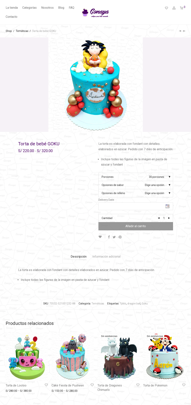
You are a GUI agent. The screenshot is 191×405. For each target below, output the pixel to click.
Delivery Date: (106, 199)
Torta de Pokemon (155, 385)
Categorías (29, 7)
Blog (61, 7)
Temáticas (22, 31)
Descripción (79, 256)
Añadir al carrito (135, 226)
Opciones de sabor (113, 185)
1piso (123, 303)
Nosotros (47, 7)
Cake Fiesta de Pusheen (68, 385)
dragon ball (134, 303)
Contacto (11, 17)
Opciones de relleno (113, 193)
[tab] (78, 257)
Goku (145, 303)
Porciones (108, 176)
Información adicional (106, 256)
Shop (9, 31)
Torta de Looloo (16, 385)
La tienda (12, 7)
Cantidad (107, 218)
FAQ (71, 7)
